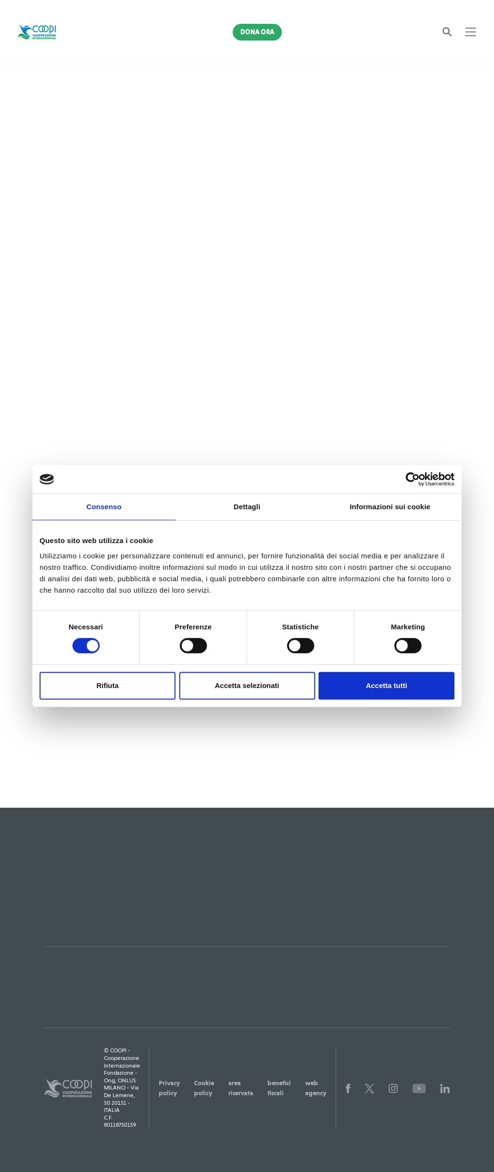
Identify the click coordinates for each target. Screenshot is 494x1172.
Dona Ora (257, 32)
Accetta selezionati (247, 685)
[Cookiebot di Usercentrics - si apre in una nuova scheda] (412, 479)
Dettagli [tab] (247, 507)
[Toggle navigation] (470, 32)
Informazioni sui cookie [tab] (390, 507)
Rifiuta (107, 685)
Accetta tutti (386, 685)
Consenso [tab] (103, 507)
